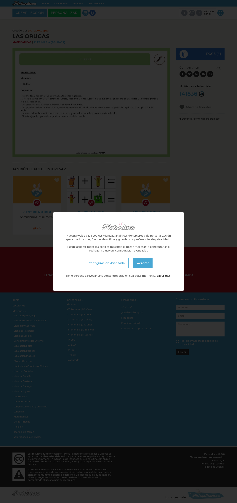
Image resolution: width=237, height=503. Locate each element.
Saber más (164, 275)
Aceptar (143, 263)
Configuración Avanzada (107, 263)
